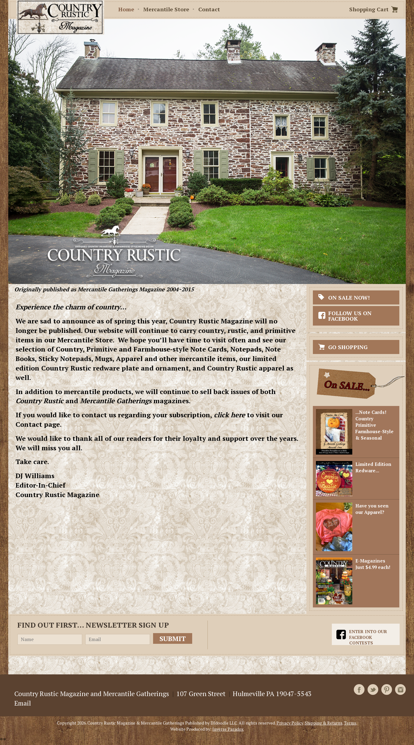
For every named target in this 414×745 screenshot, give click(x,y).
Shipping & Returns (324, 723)
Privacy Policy (290, 723)
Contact (209, 9)
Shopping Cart (369, 9)
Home (126, 9)
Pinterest (386, 689)
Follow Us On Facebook (350, 315)
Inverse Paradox (228, 729)
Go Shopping (348, 347)
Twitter (373, 689)
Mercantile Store (166, 9)
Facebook (359, 689)
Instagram (400, 689)
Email (22, 703)
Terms (350, 723)
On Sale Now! (349, 297)
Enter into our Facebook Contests (368, 637)
